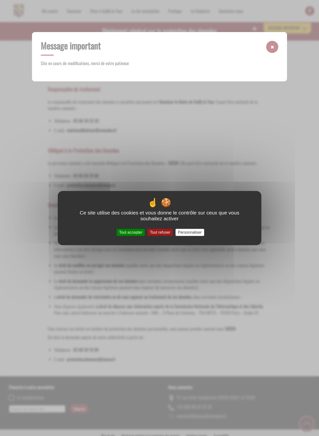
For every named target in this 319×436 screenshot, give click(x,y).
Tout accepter (130, 232)
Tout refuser (160, 232)
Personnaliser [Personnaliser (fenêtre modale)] (190, 232)
